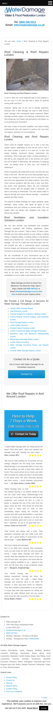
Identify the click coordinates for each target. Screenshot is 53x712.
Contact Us (26, 374)
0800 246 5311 (27, 22)
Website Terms (11, 686)
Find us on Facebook (14, 692)
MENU (4, 4)
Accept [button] (43, 708)
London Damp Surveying (19, 342)
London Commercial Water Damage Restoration (28, 331)
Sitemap (9, 683)
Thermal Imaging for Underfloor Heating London (28, 314)
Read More (32, 708)
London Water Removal (19, 325)
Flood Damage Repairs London (22, 322)
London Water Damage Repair (21, 308)
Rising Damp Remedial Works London (24, 339)
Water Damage (22, 12)
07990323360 (34, 639)
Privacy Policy (11, 677)
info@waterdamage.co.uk (29, 25)
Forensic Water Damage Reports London (25, 351)
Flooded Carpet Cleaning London (22, 328)
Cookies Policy (11, 689)
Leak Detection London (18, 311)
